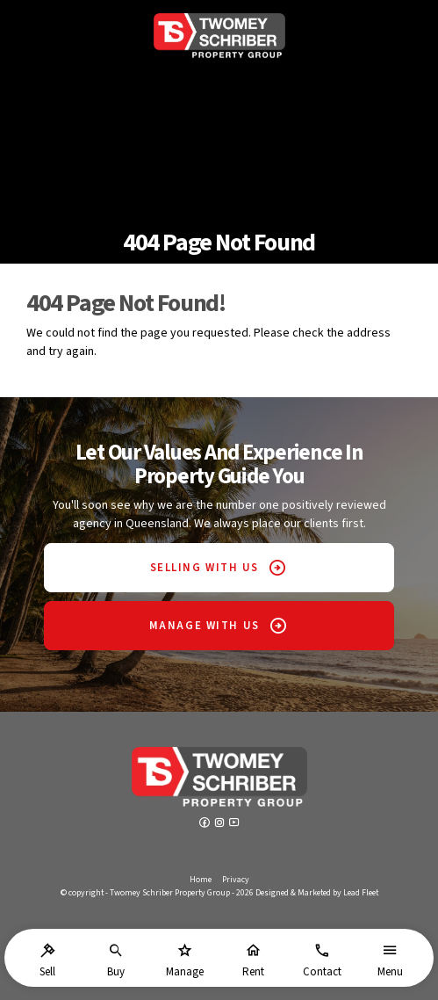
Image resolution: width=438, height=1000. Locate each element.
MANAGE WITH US (204, 626)
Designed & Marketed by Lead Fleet (316, 893)
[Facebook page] (205, 824)
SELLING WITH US (204, 568)
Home (201, 879)
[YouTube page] (234, 824)
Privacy (235, 879)
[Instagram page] (220, 824)
